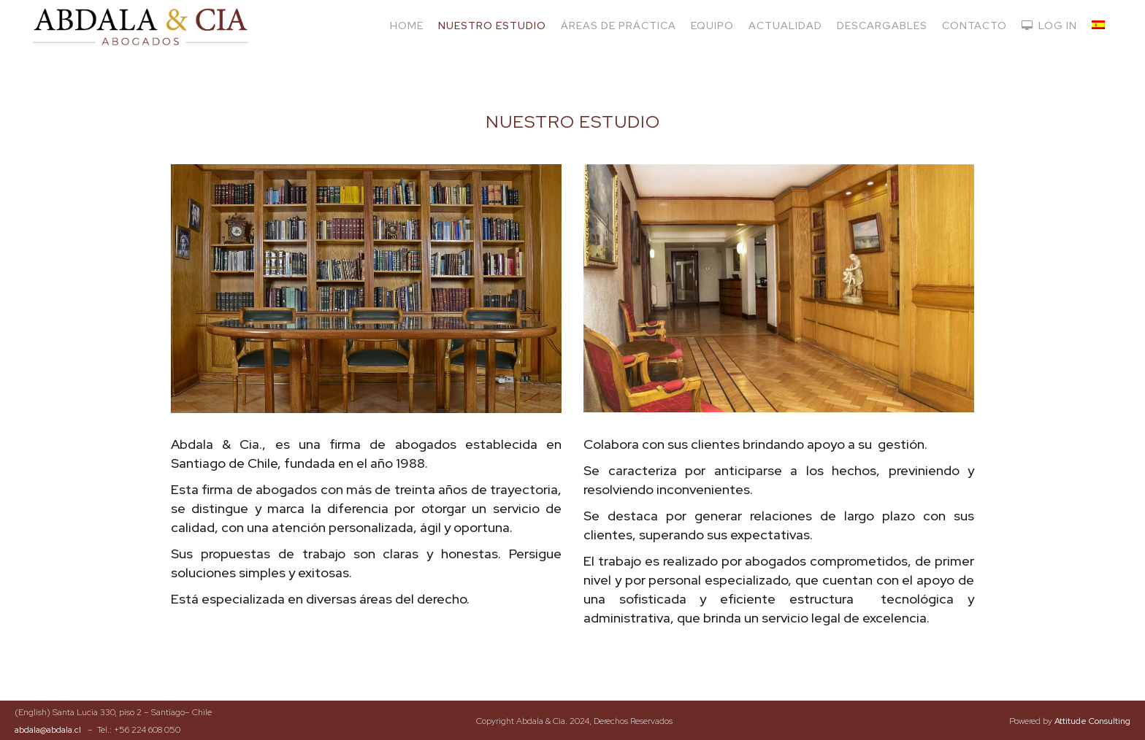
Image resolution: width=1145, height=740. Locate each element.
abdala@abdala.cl (48, 730)
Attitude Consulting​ (1092, 721)
